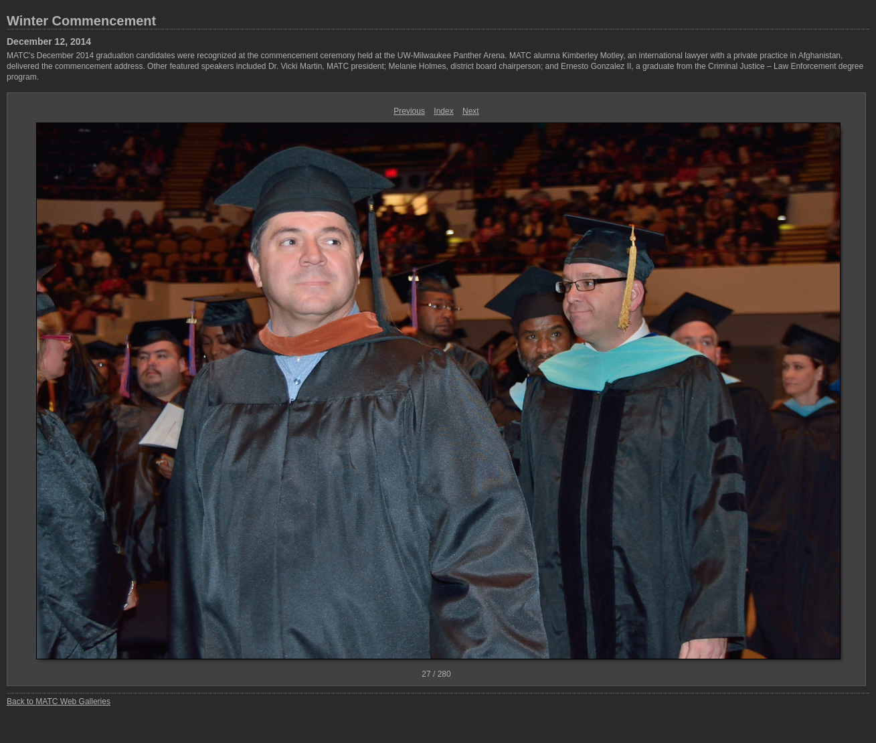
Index (443, 111)
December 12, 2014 (49, 41)
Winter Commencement (81, 20)
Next (470, 111)
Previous (409, 111)
